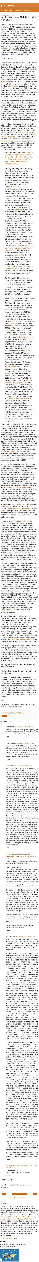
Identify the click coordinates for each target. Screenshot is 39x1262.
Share (4, 716)
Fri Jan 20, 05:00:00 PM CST (24, 727)
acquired (8, 373)
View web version (19, 1198)
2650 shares (15, 326)
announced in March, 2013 (10, 451)
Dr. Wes (7, 6)
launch (3, 456)
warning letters (13, 86)
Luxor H (9, 765)
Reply (8, 737)
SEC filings (11, 330)
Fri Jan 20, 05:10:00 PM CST (25, 743)
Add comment (7, 1180)
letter (14, 63)
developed (16, 189)
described (11, 610)
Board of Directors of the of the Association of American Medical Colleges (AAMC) (17, 161)
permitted (18, 209)
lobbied (15, 243)
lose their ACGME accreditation (17, 487)
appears (8, 389)
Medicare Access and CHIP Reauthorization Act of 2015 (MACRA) (19, 248)
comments (19, 255)
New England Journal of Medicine (21, 639)
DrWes (5, 1204)
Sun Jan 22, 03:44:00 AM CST (25, 936)
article (10, 426)
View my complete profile (9, 1238)
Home (19, 1194)
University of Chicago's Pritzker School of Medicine (17, 1217)
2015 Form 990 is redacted (15, 268)
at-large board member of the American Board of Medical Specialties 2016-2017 (19, 154)
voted (22, 646)
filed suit (27, 351)
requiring (20, 504)
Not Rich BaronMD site (14, 1165)
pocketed (11, 321)
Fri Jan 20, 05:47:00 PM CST (22, 765)
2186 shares (11, 367)
